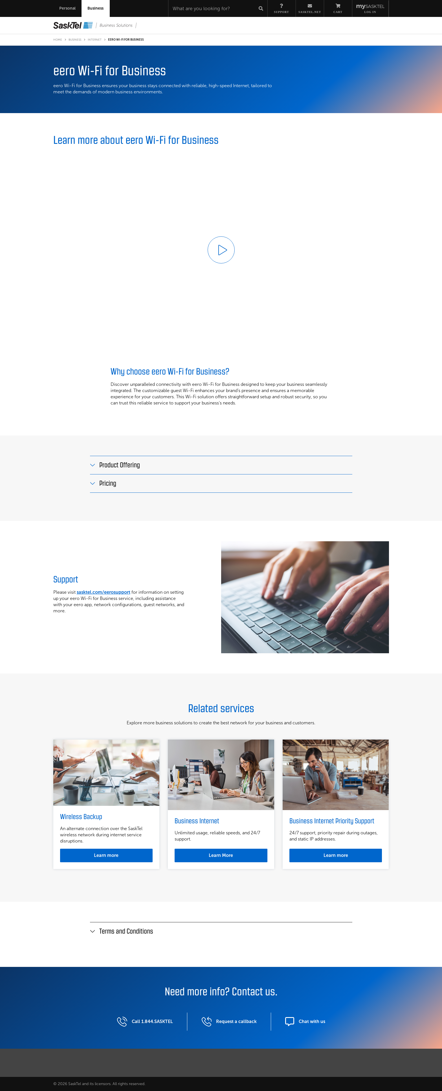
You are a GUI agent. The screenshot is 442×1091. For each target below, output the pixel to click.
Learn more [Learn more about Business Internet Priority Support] (336, 855)
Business (75, 39)
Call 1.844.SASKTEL (145, 1015)
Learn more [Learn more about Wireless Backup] (106, 855)
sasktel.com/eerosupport (103, 592)
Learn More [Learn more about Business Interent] (221, 855)
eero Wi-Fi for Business (126, 39)
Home (57, 39)
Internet (95, 39)
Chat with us (305, 1015)
